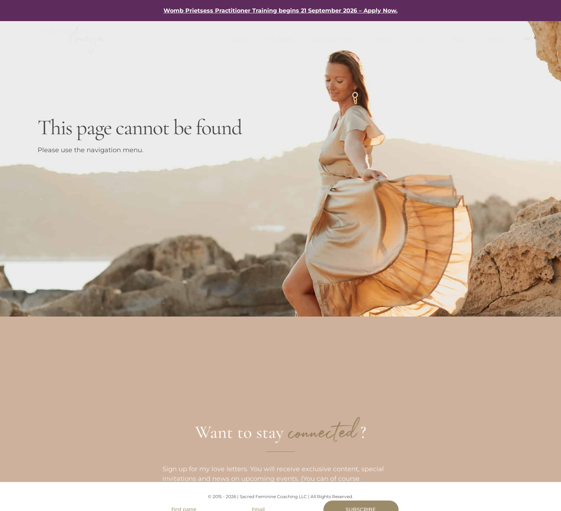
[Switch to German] (527, 39)
